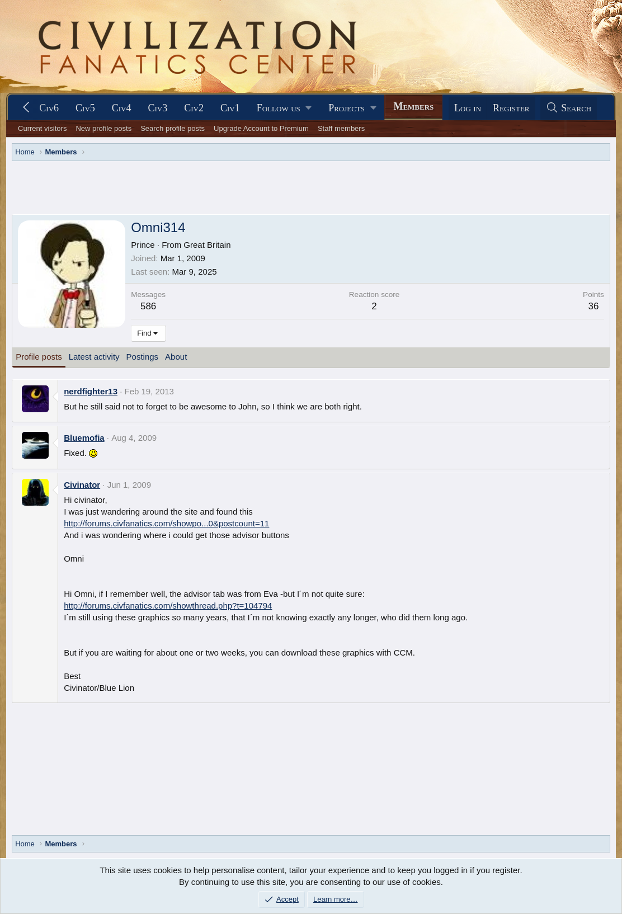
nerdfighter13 (90, 391)
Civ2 (194, 108)
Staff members (341, 128)
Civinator (82, 484)
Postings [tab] (142, 356)
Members (413, 106)
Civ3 (158, 108)
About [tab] (176, 356)
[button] (284, 108)
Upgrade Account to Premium (261, 128)
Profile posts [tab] (39, 356)
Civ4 (121, 108)
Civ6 (49, 108)
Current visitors (42, 128)
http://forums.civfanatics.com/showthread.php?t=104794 (168, 605)
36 (593, 306)
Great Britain (206, 244)
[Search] (568, 108)
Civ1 (230, 108)
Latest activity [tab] (94, 356)
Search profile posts (172, 128)
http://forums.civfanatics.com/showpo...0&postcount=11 (166, 523)
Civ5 (85, 108)
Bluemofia (84, 437)
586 (148, 306)
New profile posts (103, 128)
